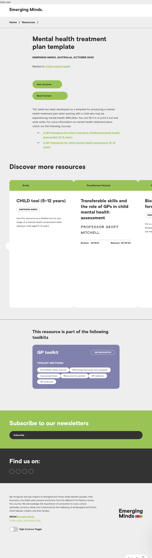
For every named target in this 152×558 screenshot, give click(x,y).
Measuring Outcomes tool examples (90, 372)
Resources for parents (74, 378)
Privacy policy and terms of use (25, 531)
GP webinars (97, 378)
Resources (28, 22)
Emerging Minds (25, 527)
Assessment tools (48, 378)
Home (13, 22)
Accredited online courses (53, 372)
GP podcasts (46, 384)
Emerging (26, 9)
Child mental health (57, 66)
